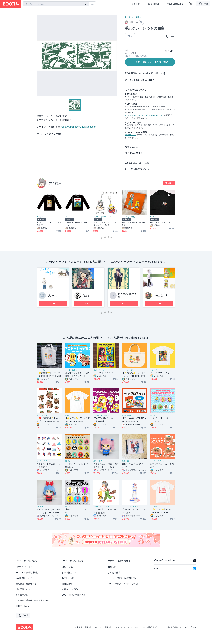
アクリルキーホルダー (102, 217)
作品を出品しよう (175, 4)
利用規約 (88, 627)
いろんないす (160, 295)
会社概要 (78, 627)
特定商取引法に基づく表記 (137, 163)
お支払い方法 (133, 153)
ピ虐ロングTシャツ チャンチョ (77, 223)
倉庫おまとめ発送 (70, 589)
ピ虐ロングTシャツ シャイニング (49, 223)
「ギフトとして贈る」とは (139, 80)
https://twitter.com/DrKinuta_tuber (78, 126)
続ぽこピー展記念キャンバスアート (133, 223)
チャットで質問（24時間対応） (122, 578)
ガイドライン (119, 627)
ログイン (135, 4)
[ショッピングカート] (191, 4)
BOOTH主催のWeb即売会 (74, 595)
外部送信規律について (156, 627)
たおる (86, 295)
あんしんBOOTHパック (134, 115)
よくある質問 (114, 572)
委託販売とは (22, 595)
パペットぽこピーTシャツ (161, 222)
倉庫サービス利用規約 (103, 627)
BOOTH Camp (22, 606)
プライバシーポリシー (136, 627)
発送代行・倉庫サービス (27, 584)
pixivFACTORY (130, 135)
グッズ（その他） (129, 217)
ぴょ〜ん (52, 295)
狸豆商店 (55, 183)
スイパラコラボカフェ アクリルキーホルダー (105, 223)
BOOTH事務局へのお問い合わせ (123, 584)
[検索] (86, 4)
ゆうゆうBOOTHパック (154, 115)
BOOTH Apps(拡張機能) (27, 572)
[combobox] (56, 3)
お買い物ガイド (69, 572)
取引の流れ (132, 147)
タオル (138, 17)
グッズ (128, 17)
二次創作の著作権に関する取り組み (32, 600)
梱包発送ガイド (23, 589)
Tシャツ (40, 217)
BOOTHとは (153, 4)
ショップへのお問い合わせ (137, 169)
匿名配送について (24, 578)
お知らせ (112, 567)
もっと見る (106, 315)
